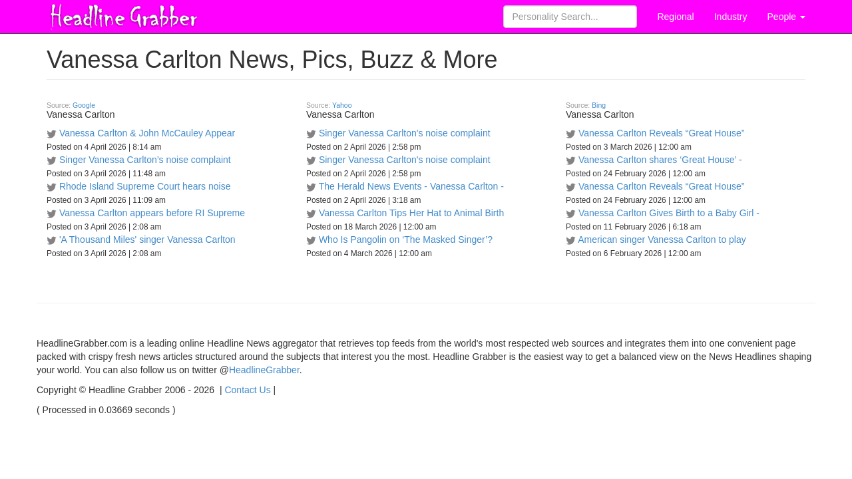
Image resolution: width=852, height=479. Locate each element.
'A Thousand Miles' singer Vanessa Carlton (147, 239)
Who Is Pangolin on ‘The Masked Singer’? (406, 239)
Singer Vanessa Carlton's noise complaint (405, 133)
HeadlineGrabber (264, 370)
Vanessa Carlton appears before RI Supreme (152, 213)
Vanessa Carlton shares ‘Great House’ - (660, 159)
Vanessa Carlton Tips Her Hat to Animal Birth (411, 213)
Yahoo (342, 105)
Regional (675, 16)
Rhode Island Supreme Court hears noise (145, 186)
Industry (730, 16)
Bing (599, 105)
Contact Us (247, 390)
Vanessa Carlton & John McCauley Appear (147, 133)
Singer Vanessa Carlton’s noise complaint (145, 159)
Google (84, 105)
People (786, 16)
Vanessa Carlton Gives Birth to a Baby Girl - (668, 213)
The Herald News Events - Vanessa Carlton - (411, 186)
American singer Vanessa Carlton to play (662, 239)
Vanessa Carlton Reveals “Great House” (661, 133)
